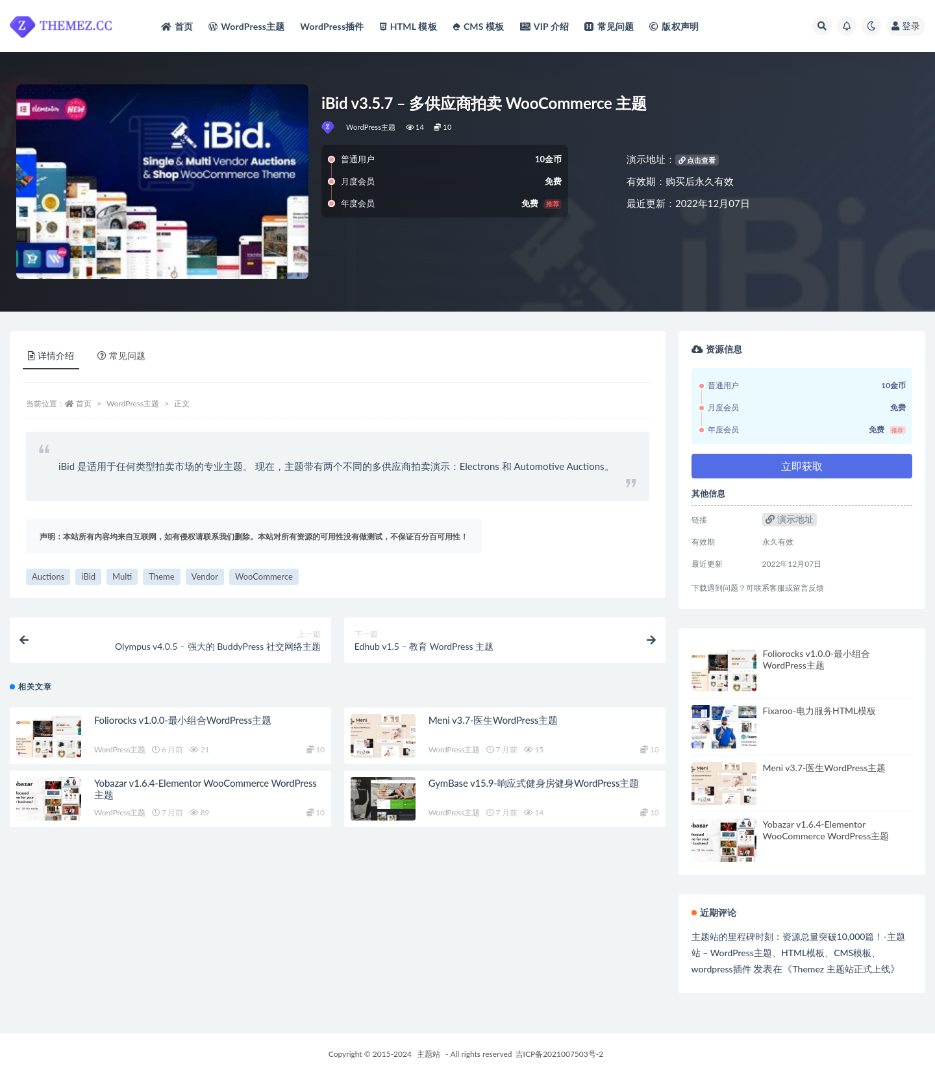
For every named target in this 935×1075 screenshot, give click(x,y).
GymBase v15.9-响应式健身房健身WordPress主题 (534, 783)
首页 (84, 403)
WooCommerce (264, 576)
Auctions (48, 576)
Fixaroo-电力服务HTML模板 (820, 710)
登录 (905, 25)
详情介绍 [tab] (51, 355)
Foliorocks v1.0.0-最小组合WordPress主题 (182, 720)
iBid (88, 576)
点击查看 (697, 160)
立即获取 (802, 466)
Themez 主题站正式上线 (841, 968)
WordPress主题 (371, 127)
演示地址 (790, 519)
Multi (122, 576)
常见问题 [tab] (121, 355)
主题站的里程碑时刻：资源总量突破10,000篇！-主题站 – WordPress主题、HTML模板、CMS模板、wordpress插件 (798, 952)
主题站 (428, 1054)
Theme (161, 576)
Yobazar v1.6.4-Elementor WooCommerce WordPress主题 (826, 830)
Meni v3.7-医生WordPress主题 (493, 720)
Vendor (205, 576)
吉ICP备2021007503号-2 (560, 1054)
